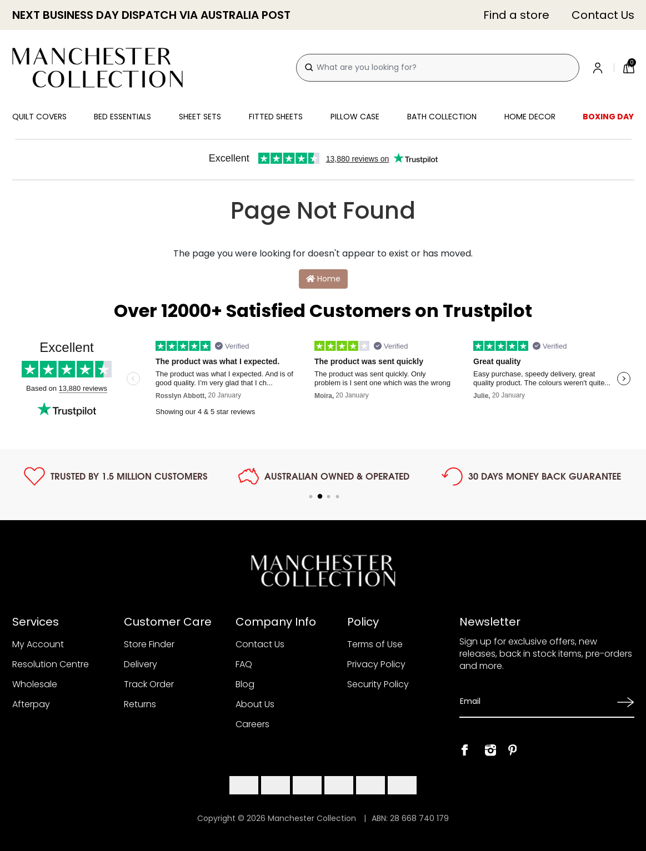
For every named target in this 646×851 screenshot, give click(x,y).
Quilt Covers (39, 116)
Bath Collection (442, 116)
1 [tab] (311, 496)
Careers (252, 724)
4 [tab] (337, 496)
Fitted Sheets (276, 116)
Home (323, 278)
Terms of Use (375, 644)
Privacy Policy (376, 664)
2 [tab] (319, 496)
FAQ (244, 664)
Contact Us (603, 15)
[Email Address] (534, 701)
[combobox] (437, 68)
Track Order (149, 684)
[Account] (600, 67)
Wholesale (34, 684)
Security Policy (378, 684)
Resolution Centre (50, 664)
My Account (38, 644)
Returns (140, 704)
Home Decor (529, 116)
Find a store (516, 15)
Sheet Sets (200, 116)
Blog (245, 684)
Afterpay (31, 704)
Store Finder (149, 644)
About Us (255, 704)
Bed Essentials (122, 116)
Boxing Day (608, 116)
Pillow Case (354, 116)
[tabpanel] (116, 476)
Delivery (140, 664)
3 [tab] (328, 496)
